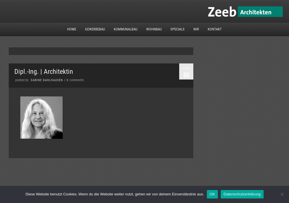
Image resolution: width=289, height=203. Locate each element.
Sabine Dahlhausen (47, 80)
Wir (196, 29)
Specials (177, 29)
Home (71, 29)
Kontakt (215, 29)
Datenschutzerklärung (242, 194)
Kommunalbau (125, 29)
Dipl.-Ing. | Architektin (43, 72)
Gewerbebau (95, 29)
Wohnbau (154, 29)
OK (212, 194)
